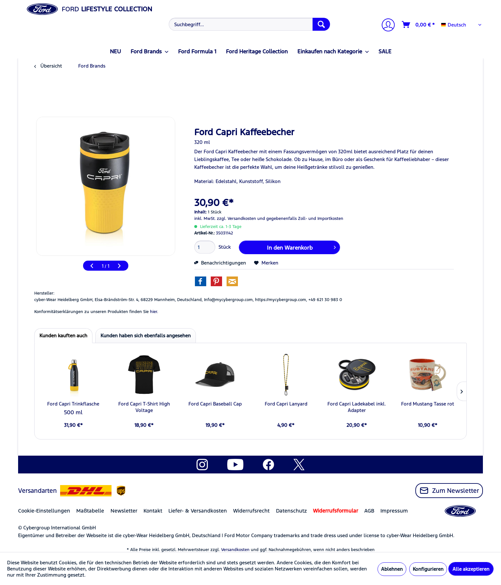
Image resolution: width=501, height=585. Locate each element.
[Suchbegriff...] (249, 24)
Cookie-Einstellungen (44, 510)
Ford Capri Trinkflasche (73, 404)
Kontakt (153, 510)
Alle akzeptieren (471, 569)
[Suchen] (321, 24)
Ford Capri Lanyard (286, 404)
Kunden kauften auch (63, 335)
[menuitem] (248, 24)
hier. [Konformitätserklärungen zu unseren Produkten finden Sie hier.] (154, 311)
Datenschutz (291, 510)
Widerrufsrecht (251, 510)
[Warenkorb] (418, 24)
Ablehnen (392, 569)
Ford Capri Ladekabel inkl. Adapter (356, 407)
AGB (369, 510)
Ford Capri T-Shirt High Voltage (144, 407)
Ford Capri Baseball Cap (215, 404)
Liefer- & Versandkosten (197, 510)
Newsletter (124, 510)
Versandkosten (235, 549)
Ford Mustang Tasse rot (427, 404)
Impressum (394, 510)
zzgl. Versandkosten (236, 218)
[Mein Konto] (386, 26)
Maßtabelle (90, 510)
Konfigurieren (428, 569)
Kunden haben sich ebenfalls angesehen (146, 335)
